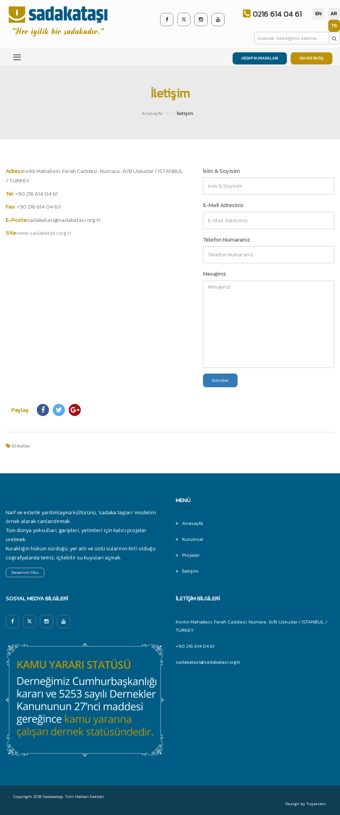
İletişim (190, 571)
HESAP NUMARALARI (259, 58)
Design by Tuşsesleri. (306, 804)
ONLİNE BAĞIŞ (311, 58)
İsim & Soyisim (221, 170)
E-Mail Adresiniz (223, 205)
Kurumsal (192, 539)
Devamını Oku (25, 572)
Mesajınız (214, 273)
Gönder (220, 380)
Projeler (191, 555)
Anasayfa (152, 113)
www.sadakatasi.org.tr (44, 232)
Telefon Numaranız (226, 239)
